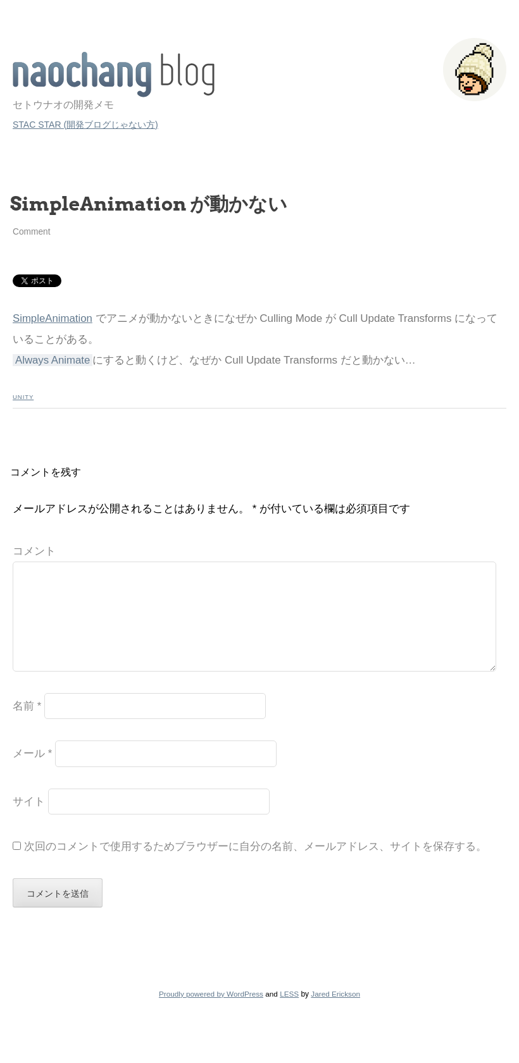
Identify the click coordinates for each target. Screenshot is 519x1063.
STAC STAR (114, 74)
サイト (29, 822)
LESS (289, 1014)
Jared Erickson (335, 1014)
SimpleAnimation (52, 318)
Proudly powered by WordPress (211, 1014)
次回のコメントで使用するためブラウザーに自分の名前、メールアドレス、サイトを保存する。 (255, 867)
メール (32, 774)
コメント (34, 551)
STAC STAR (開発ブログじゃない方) (85, 125)
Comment (31, 232)
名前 (27, 726)
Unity (23, 396)
